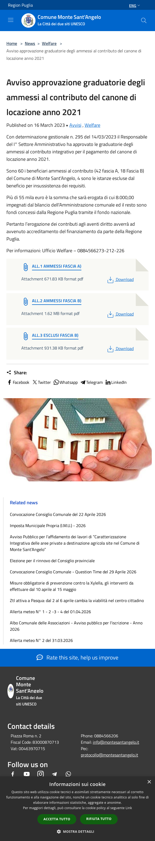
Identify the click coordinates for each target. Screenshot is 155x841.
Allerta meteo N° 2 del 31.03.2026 (41, 640)
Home (11, 43)
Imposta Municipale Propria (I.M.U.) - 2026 (48, 525)
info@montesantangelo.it (116, 742)
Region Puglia (20, 5)
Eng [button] (135, 5)
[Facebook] (12, 774)
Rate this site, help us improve (77, 657)
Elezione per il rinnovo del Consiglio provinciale (52, 560)
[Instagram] (40, 774)
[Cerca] (144, 20)
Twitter (41, 382)
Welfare (49, 43)
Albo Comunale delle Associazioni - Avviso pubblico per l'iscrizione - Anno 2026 (76, 626)
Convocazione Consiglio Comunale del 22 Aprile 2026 (58, 514)
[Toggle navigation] (10, 20)
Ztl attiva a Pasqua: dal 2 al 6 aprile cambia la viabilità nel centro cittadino (77, 600)
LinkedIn (116, 382)
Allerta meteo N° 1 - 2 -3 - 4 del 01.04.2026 (50, 611)
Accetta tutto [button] (56, 819)
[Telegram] (54, 774)
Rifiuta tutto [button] (99, 819)
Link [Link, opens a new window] (129, 808)
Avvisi (75, 125)
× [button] (149, 782)
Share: (16, 372)
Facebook (17, 382)
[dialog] (77, 808)
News (30, 43)
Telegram (91, 382)
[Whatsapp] (68, 774)
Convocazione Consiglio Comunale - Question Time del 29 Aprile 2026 (73, 572)
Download (120, 279)
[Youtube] (26, 774)
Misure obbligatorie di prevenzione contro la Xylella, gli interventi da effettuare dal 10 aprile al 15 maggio (71, 586)
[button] (77, 831)
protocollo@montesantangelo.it (109, 755)
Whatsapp (65, 382)
